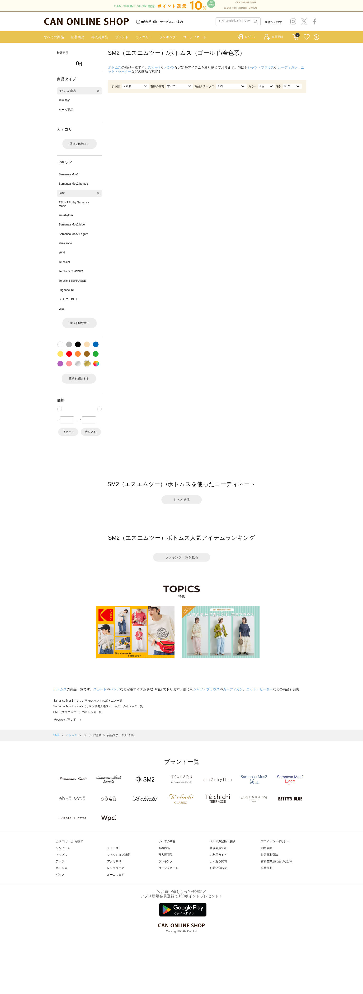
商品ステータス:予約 (120, 735)
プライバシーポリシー (275, 841)
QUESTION (316, 37)
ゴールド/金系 (92, 735)
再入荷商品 (99, 37)
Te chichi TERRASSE (72, 280)
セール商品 (66, 109)
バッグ (60, 874)
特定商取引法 (269, 854)
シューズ (112, 848)
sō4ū (62, 252)
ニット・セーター (259, 689)
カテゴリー (144, 37)
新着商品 (77, 37)
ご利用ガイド (218, 854)
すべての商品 (54, 37)
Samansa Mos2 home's (74, 183)
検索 (255, 21)
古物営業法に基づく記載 (276, 861)
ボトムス (114, 67)
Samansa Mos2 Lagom (73, 234)
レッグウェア (115, 868)
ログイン (250, 36)
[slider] (59, 409)
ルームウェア (115, 874)
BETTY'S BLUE (69, 299)
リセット (68, 432)
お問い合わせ (218, 868)
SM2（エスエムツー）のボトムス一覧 (77, 712)
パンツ (169, 67)
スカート (154, 67)
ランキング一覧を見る (181, 557)
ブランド (121, 37)
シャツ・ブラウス (261, 67)
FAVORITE (307, 37)
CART (295, 36)
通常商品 (64, 100)
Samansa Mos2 (69, 174)
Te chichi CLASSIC (71, 271)
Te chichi (64, 262)
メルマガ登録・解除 (222, 841)
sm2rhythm (66, 215)
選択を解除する (80, 143)
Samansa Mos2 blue (72, 224)
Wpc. (62, 308)
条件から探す (273, 22)
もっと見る (181, 500)
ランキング (167, 37)
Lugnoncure (66, 290)
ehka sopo (65, 243)
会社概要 (266, 868)
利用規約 (266, 848)
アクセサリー (115, 861)
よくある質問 (218, 861)
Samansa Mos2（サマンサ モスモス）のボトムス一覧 (88, 700)
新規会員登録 (218, 848)
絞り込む (90, 432)
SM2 (62, 193)
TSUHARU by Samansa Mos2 (74, 204)
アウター (61, 861)
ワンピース (63, 848)
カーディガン (287, 67)
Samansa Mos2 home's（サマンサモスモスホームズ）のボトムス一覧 (98, 706)
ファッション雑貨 (118, 854)
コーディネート (194, 37)
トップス (61, 854)
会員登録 (277, 36)
